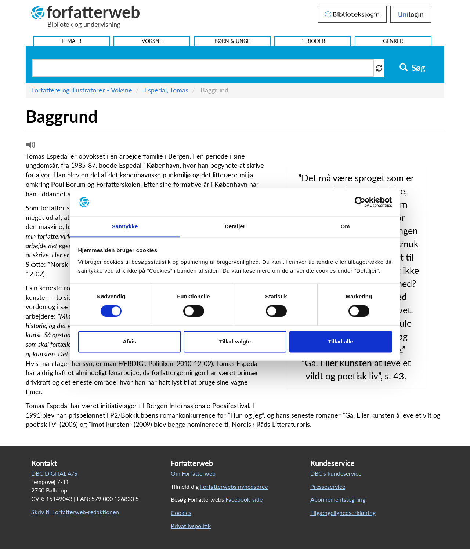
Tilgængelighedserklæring (343, 512)
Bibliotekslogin (352, 14)
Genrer (393, 41)
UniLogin (410, 14)
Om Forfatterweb (193, 473)
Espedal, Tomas (166, 90)
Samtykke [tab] (125, 226)
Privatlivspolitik (191, 525)
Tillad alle (340, 341)
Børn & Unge (232, 41)
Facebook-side (244, 499)
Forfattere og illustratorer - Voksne (81, 90)
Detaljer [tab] (235, 226)
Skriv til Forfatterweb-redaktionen (75, 511)
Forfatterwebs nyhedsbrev (234, 486)
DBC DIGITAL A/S (54, 473)
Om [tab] (345, 226)
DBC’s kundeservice (335, 473)
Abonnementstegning (337, 499)
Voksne (152, 41)
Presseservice (327, 486)
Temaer (71, 41)
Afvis (129, 341)
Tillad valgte (235, 341)
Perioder (312, 41)
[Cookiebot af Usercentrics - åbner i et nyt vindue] (360, 202)
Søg (412, 68)
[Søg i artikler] (203, 68)
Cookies (181, 512)
